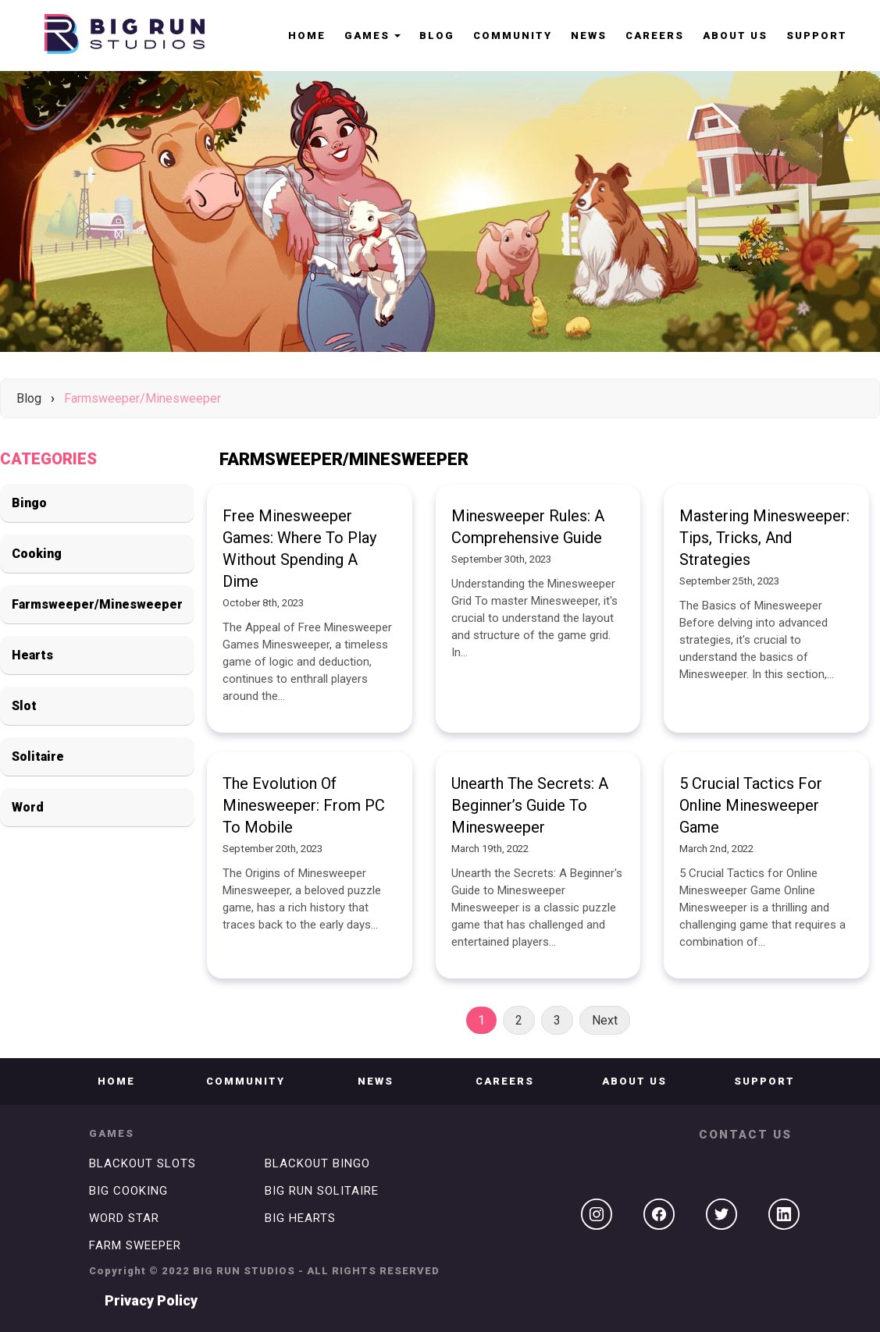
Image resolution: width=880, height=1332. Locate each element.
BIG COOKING (128, 1191)
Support (816, 35)
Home (116, 1081)
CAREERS (654, 35)
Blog (436, 35)
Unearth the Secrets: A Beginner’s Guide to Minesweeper (529, 805)
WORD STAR (124, 1218)
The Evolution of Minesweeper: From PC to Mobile (304, 805)
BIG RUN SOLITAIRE (322, 1191)
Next (605, 1020)
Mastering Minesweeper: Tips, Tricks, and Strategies (764, 537)
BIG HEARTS (300, 1218)
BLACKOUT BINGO (317, 1163)
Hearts (32, 655)
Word (28, 807)
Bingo (29, 503)
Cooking (37, 553)
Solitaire (38, 756)
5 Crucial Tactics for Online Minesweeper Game (750, 805)
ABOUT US (735, 35)
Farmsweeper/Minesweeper (142, 398)
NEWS (589, 35)
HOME (307, 35)
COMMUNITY (512, 35)
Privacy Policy (151, 1300)
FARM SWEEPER (135, 1245)
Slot (24, 705)
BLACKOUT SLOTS (142, 1163)
